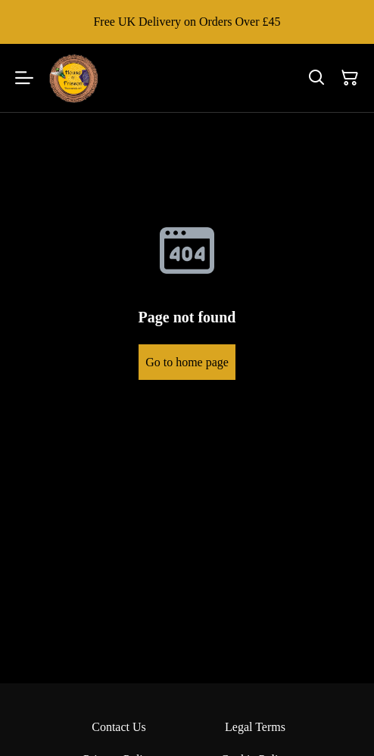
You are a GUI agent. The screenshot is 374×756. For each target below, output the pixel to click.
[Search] (316, 78)
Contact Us (119, 726)
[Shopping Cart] (349, 78)
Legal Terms (255, 726)
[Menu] (24, 77)
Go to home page (187, 362)
